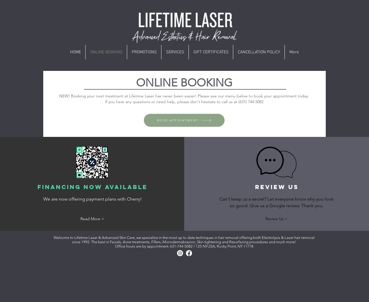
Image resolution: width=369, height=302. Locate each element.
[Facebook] (189, 253)
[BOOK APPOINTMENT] (184, 120)
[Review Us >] (276, 219)
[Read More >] (92, 219)
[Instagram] (180, 253)
